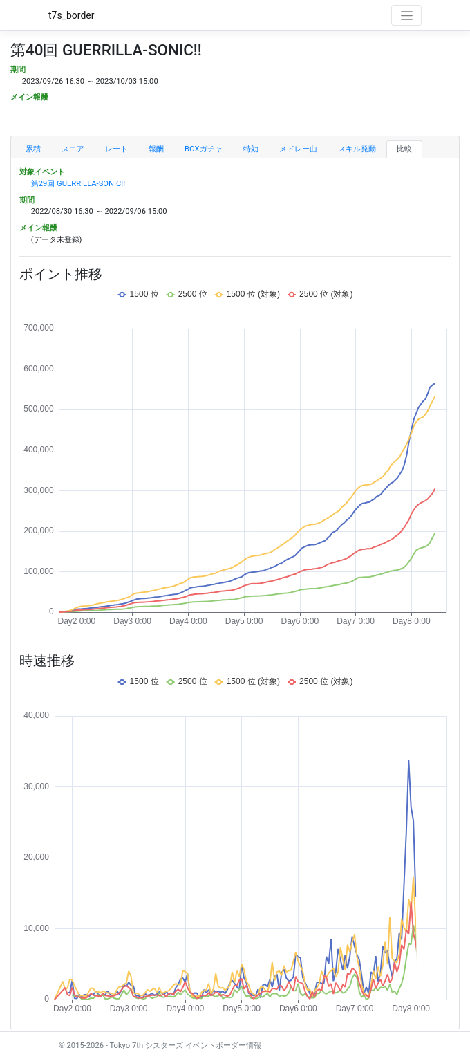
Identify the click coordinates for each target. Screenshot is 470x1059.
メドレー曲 (298, 149)
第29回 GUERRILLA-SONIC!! (78, 183)
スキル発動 (357, 149)
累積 (33, 149)
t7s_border (71, 15)
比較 (404, 149)
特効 (250, 149)
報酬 (156, 149)
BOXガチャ (204, 149)
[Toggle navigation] (406, 15)
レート (116, 149)
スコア (73, 149)
